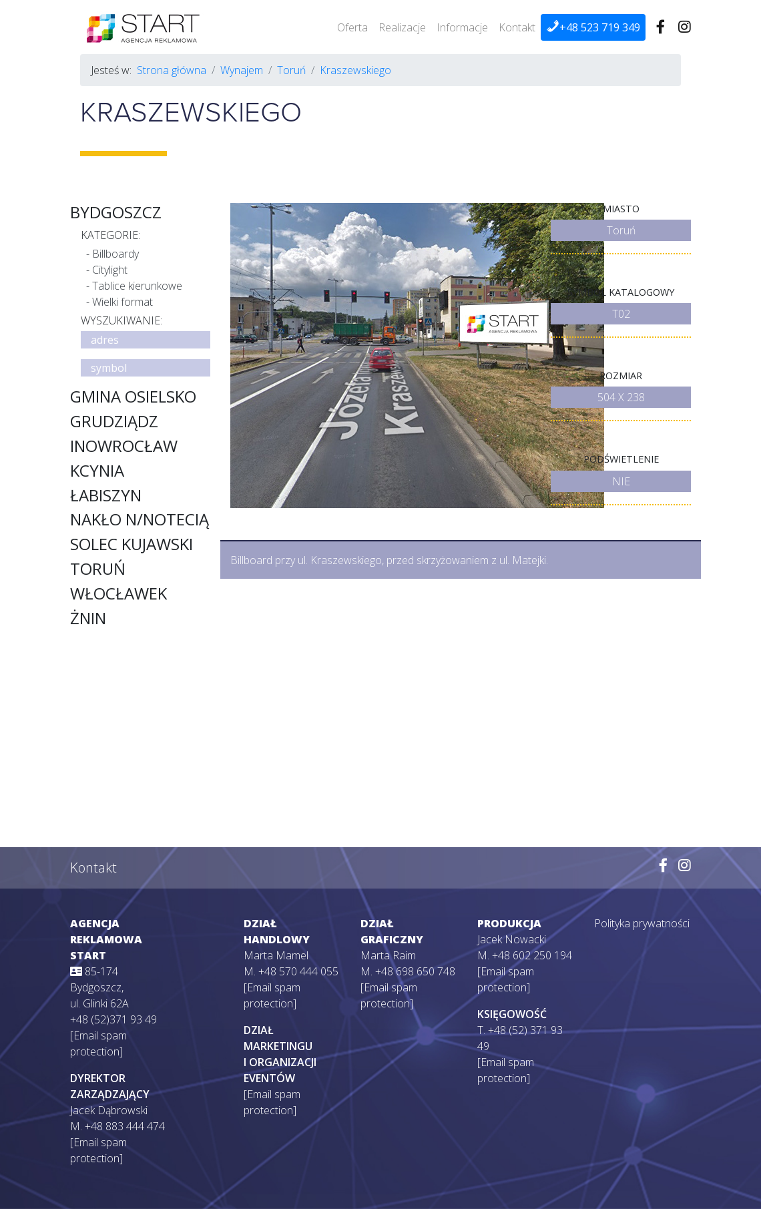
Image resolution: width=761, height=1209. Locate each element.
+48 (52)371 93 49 (113, 1019)
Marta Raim (388, 955)
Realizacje (402, 27)
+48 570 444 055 (298, 971)
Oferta (352, 27)
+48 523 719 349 (593, 27)
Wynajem (241, 70)
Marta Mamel (276, 955)
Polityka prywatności (642, 923)
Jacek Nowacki (511, 939)
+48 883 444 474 (125, 1126)
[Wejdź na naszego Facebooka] (660, 27)
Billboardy (115, 253)
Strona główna (171, 70)
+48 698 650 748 (415, 971)
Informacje (462, 27)
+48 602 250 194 (532, 955)
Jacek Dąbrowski (109, 1110)
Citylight (110, 269)
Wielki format (122, 301)
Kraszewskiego (355, 70)
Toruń (291, 70)
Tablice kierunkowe (137, 285)
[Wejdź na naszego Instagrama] (684, 27)
